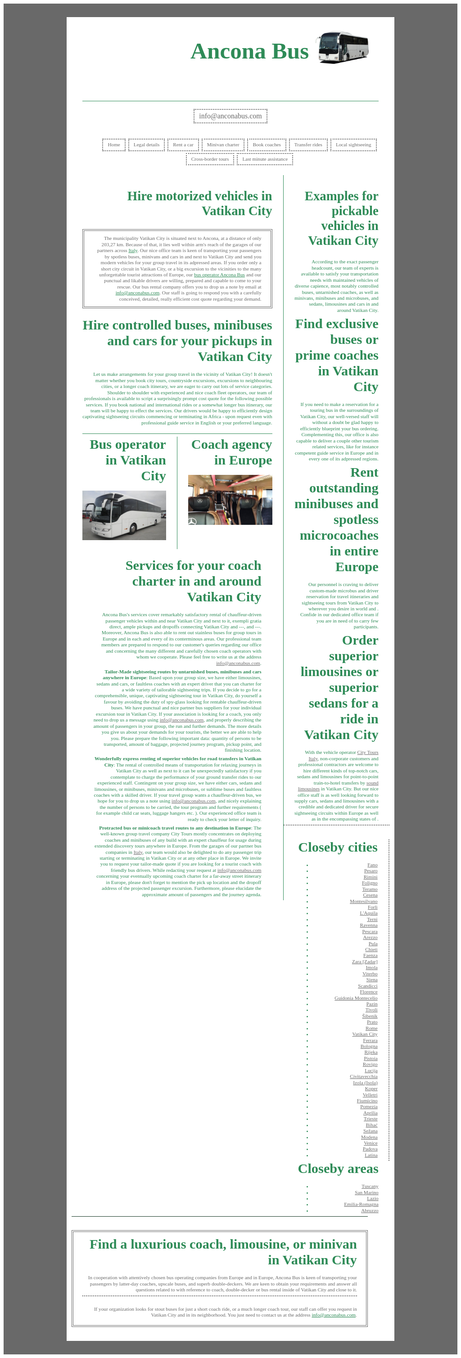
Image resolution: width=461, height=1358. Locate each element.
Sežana (370, 1130)
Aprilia (370, 1112)
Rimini (371, 877)
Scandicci (368, 985)
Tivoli (372, 1009)
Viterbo (370, 973)
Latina (371, 1155)
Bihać (372, 1125)
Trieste (371, 1118)
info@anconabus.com (230, 116)
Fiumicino (367, 1100)
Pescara (370, 931)
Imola (372, 967)
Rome (372, 1028)
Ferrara (370, 1040)
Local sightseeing (353, 144)
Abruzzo (370, 1210)
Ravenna (369, 925)
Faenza (370, 955)
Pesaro (371, 870)
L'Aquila (368, 913)
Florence (369, 991)
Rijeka (371, 1052)
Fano (372, 864)
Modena (369, 1137)
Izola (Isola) (365, 1082)
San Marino (367, 1192)
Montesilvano (364, 901)
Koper (371, 1088)
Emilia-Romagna (361, 1204)
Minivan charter (223, 144)
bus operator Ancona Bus (219, 274)
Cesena (370, 895)
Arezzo (370, 937)
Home (114, 144)
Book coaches (266, 144)
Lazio (372, 1198)
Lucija (371, 1070)
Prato (372, 1021)
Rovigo (370, 1064)
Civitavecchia (364, 1076)
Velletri (370, 1094)
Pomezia (369, 1106)
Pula (373, 943)
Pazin (372, 1003)
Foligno (370, 882)
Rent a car (183, 144)
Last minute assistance (265, 159)
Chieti (371, 949)
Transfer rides (308, 144)
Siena (372, 979)
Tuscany (370, 1186)
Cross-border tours (210, 159)
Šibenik (370, 1016)
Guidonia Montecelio (355, 998)
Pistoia (370, 1058)
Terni (372, 919)
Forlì (373, 907)
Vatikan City (364, 1034)
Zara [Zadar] (365, 961)
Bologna (369, 1046)
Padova (370, 1148)
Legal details (146, 144)
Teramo (370, 889)
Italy (132, 250)
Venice (370, 1143)
